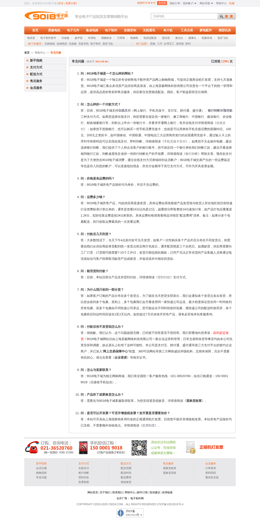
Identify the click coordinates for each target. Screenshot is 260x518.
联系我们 (117, 492)
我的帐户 (188, 3)
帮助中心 (221, 3)
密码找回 (210, 472)
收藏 (231, 3)
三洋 (159, 43)
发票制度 (148, 425)
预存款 (227, 110)
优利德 (180, 43)
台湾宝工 (169, 43)
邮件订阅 (142, 492)
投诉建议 (155, 492)
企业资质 (121, 357)
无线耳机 (83, 43)
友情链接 (167, 492)
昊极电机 (54, 30)
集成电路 (92, 30)
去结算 (162, 3)
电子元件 (73, 30)
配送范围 (126, 468)
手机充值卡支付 (175, 141)
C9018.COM (115, 504)
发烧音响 (130, 30)
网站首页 (92, 492)
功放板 (73, 43)
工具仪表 (187, 30)
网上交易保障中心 (115, 351)
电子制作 (111, 30)
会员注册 (41, 468)
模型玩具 (225, 30)
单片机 (168, 30)
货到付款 (164, 277)
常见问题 (41, 477)
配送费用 (126, 477)
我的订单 (175, 3)
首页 (35, 30)
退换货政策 (194, 400)
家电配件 (206, 30)
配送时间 (126, 472)
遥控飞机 (107, 43)
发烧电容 (62, 43)
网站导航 (205, 3)
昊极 (152, 43)
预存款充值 (212, 477)
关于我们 (105, 492)
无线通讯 (149, 30)
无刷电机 (50, 43)
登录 (60, 3)
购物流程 (41, 472)
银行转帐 (214, 110)
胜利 (188, 43)
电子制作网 (137, 498)
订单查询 (210, 468)
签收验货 (126, 482)
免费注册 (70, 3)
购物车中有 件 (146, 2)
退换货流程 (169, 472)
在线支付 (124, 110)
